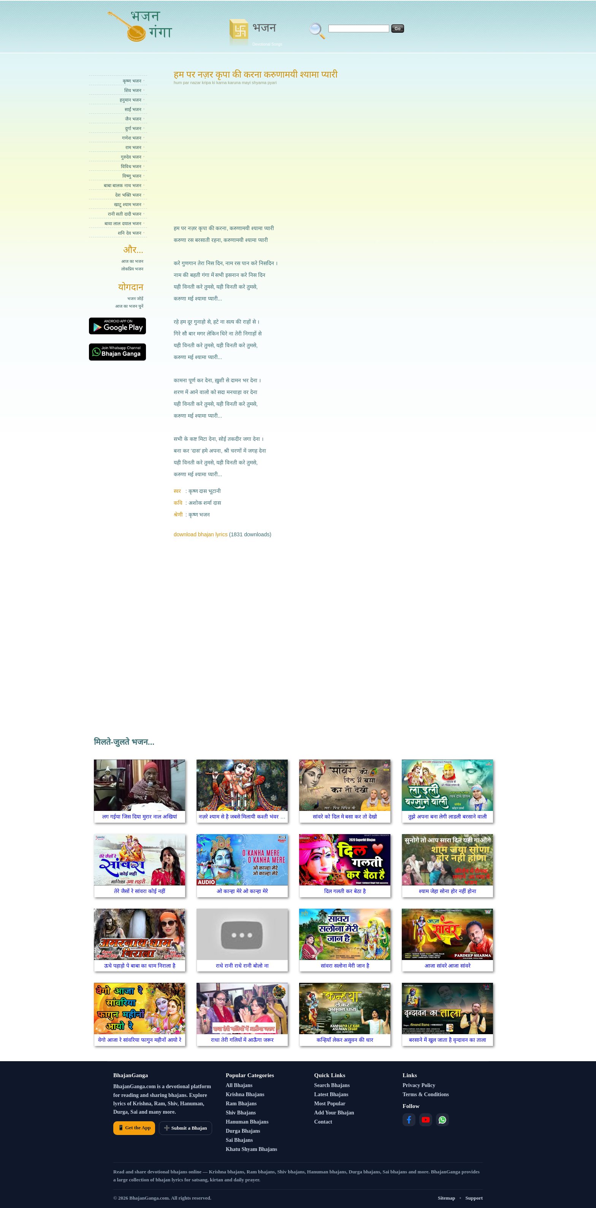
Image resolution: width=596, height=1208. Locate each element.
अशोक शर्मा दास (205, 503)
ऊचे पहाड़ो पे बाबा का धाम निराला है (139, 966)
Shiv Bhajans (241, 1113)
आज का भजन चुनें (129, 306)
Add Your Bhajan (334, 1113)
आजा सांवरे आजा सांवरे (448, 966)
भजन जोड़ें (135, 298)
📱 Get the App (134, 1127)
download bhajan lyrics (201, 534)
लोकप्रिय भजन (132, 269)
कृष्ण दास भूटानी (205, 491)
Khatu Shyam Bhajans (251, 1149)
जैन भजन (133, 119)
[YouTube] (425, 1119)
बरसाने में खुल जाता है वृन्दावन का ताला (447, 1040)
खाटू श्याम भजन (127, 204)
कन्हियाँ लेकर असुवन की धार (345, 1040)
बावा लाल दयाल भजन (123, 223)
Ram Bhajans (241, 1103)
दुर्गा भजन (133, 128)
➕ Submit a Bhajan (185, 1128)
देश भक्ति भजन (128, 195)
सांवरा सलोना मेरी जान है (345, 966)
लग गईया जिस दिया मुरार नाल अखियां (139, 817)
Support (474, 1198)
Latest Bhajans (331, 1094)
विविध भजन (131, 166)
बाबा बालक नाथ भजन (122, 185)
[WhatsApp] (442, 1119)
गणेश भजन (131, 138)
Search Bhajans (332, 1085)
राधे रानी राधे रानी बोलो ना (242, 966)
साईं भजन (133, 109)
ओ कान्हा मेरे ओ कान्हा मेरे (242, 891)
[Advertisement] (269, 153)
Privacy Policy (419, 1085)
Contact (323, 1122)
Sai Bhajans (239, 1140)
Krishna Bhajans (245, 1094)
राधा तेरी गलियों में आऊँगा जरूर (242, 1040)
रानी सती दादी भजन (124, 214)
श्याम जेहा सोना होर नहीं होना (447, 891)
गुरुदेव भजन (131, 157)
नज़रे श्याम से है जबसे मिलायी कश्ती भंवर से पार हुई (249, 817)
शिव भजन (132, 90)
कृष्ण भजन (132, 81)
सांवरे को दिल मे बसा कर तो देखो (345, 817)
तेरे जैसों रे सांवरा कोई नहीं (139, 891)
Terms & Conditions (426, 1094)
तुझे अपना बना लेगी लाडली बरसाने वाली (447, 817)
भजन (267, 33)
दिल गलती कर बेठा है (345, 891)
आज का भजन (132, 261)
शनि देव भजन (129, 233)
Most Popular (330, 1103)
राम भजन (133, 147)
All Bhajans (239, 1085)
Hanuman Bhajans (247, 1122)
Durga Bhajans (243, 1131)
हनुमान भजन (130, 100)
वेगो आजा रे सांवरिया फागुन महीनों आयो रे (139, 1040)
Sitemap (446, 1198)
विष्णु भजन (131, 176)
